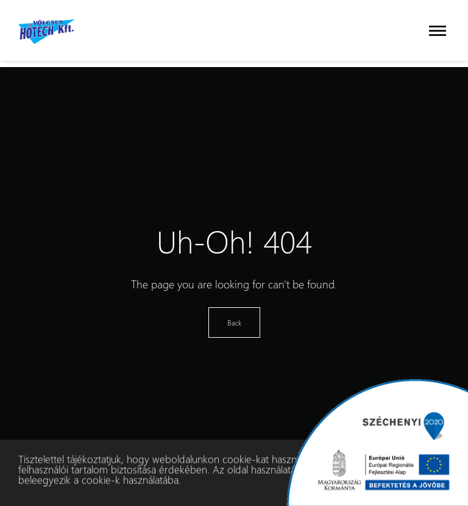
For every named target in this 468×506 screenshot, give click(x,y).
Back (234, 322)
